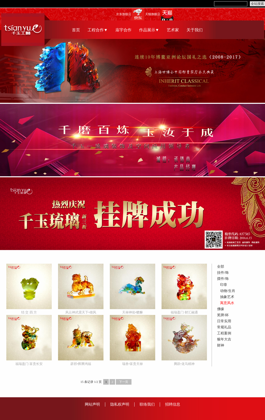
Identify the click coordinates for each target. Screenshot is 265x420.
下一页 (123, 382)
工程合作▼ (98, 30)
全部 (220, 266)
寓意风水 (227, 303)
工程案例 (224, 333)
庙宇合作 (123, 30)
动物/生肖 (227, 291)
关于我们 (195, 30)
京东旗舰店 (123, 14)
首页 (76, 30)
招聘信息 (172, 404)
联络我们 (147, 404)
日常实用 (224, 321)
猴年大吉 (224, 339)
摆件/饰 (223, 279)
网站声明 (92, 404)
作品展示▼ (149, 30)
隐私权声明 (119, 404)
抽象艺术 (227, 297)
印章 (223, 285)
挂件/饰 (223, 273)
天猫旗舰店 (152, 14)
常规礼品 (224, 327)
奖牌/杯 (223, 315)
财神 (220, 345)
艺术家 (173, 30)
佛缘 (220, 309)
